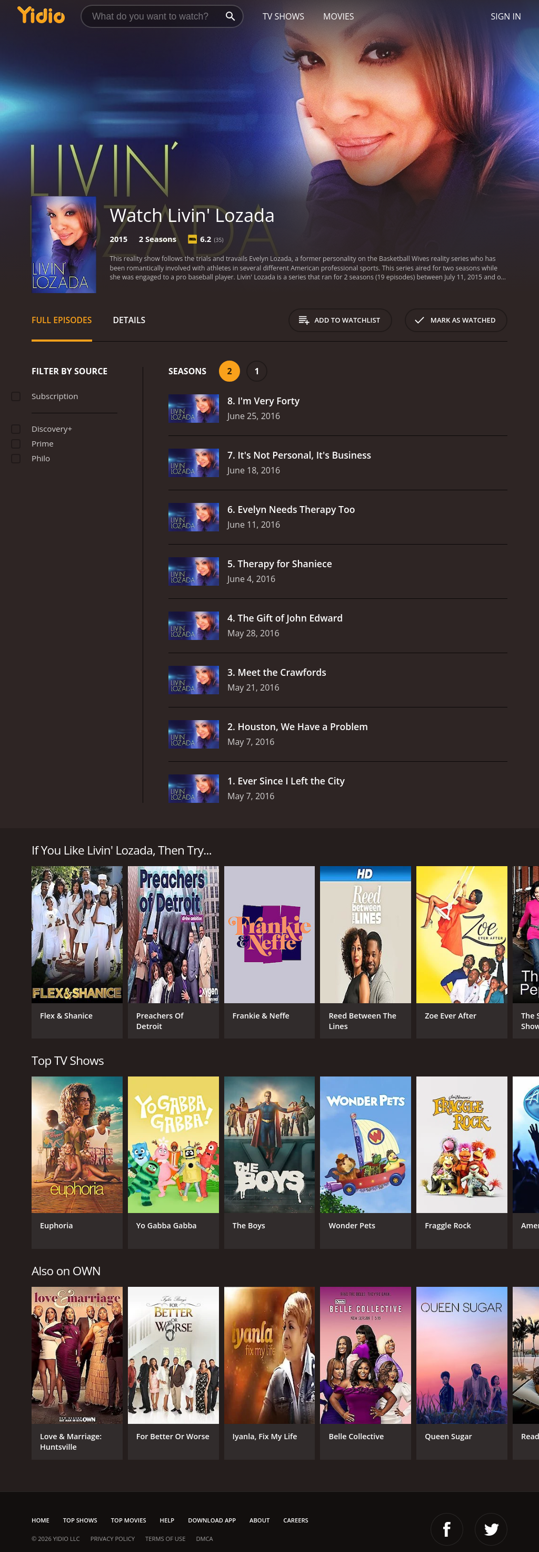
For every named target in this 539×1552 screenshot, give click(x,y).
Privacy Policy (113, 1539)
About (259, 1520)
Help (167, 1520)
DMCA (204, 1539)
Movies (338, 16)
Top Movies (128, 1520)
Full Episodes (62, 320)
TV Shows (283, 16)
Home (40, 1520)
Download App (212, 1520)
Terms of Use (165, 1539)
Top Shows (80, 1520)
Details (129, 320)
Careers (295, 1520)
